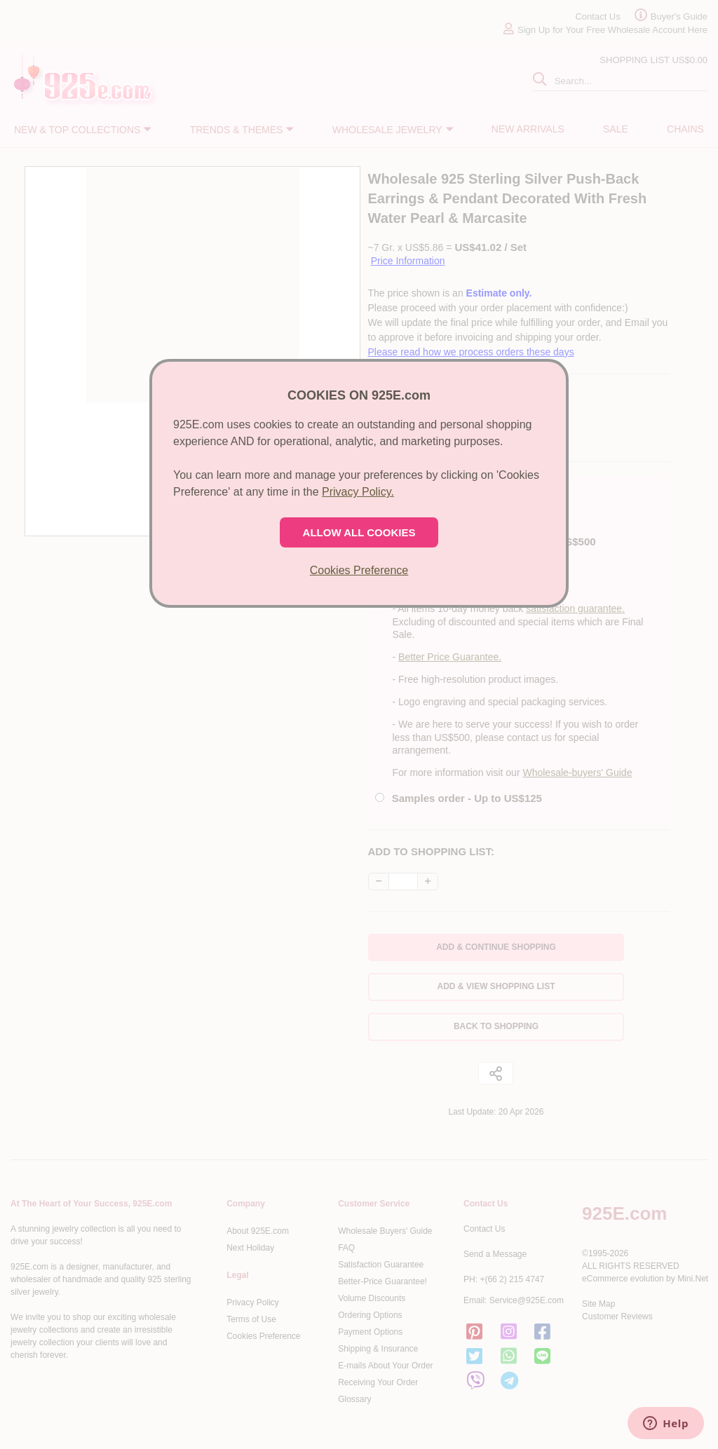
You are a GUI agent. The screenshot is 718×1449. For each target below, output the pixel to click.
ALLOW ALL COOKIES (359, 532)
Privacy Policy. (358, 492)
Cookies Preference (359, 570)
